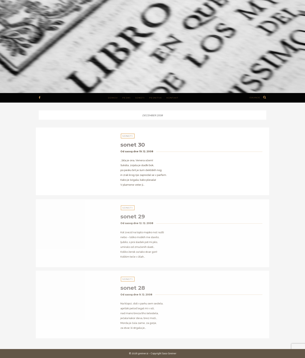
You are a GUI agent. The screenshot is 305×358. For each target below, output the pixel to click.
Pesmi (126, 98)
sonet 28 (132, 289)
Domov (113, 98)
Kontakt (172, 98)
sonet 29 (132, 218)
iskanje (254, 97)
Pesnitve (155, 98)
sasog (129, 151)
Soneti (140, 98)
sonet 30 (132, 145)
